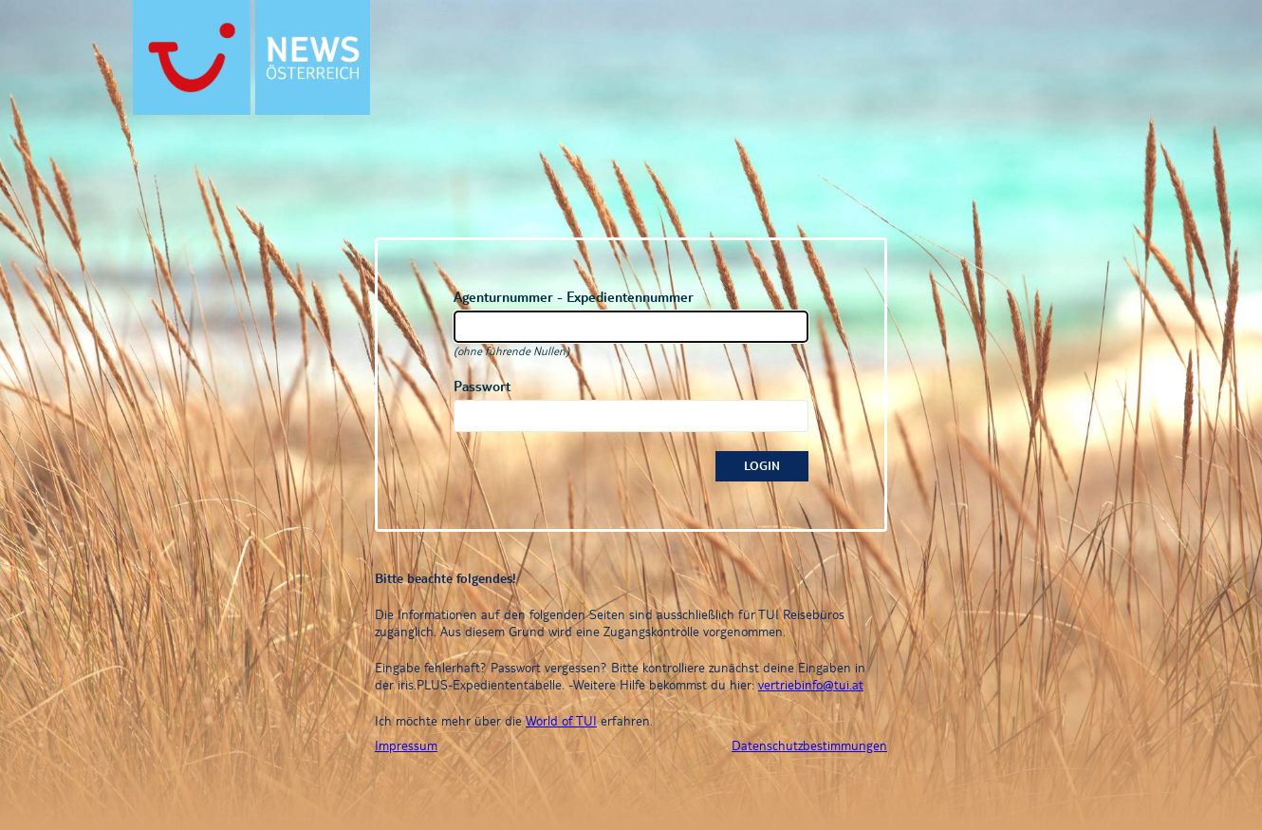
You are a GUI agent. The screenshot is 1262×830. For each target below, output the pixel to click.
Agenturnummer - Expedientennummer (574, 297)
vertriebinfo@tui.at (810, 684)
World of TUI (561, 720)
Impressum (406, 745)
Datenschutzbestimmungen (809, 745)
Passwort (482, 386)
